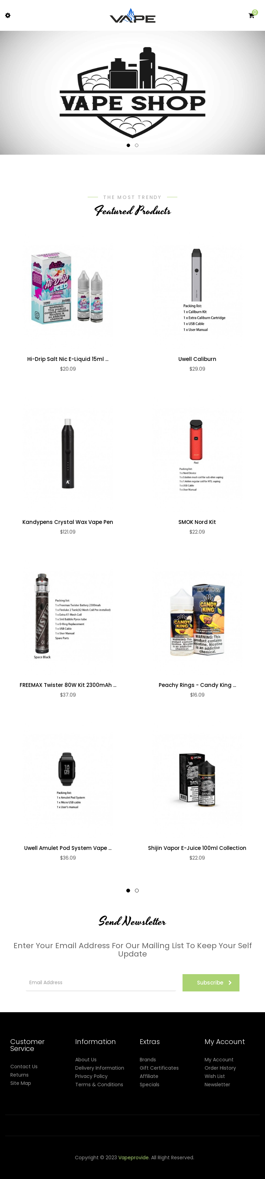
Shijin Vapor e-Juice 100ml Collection (197, 848)
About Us (86, 1059)
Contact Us (24, 1066)
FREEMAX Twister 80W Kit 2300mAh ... (68, 685)
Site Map (20, 1083)
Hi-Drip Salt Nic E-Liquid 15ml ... (67, 359)
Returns (19, 1074)
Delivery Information (99, 1067)
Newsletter (217, 1084)
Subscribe (214, 982)
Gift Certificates (159, 1067)
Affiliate (149, 1076)
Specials (149, 1084)
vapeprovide (133, 1157)
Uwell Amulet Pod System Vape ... (67, 848)
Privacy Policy (91, 1076)
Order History (220, 1067)
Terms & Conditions (99, 1084)
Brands (148, 1059)
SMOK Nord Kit (197, 522)
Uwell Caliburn (197, 359)
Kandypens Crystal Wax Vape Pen (67, 522)
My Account (219, 1059)
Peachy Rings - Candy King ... (197, 685)
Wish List (215, 1076)
